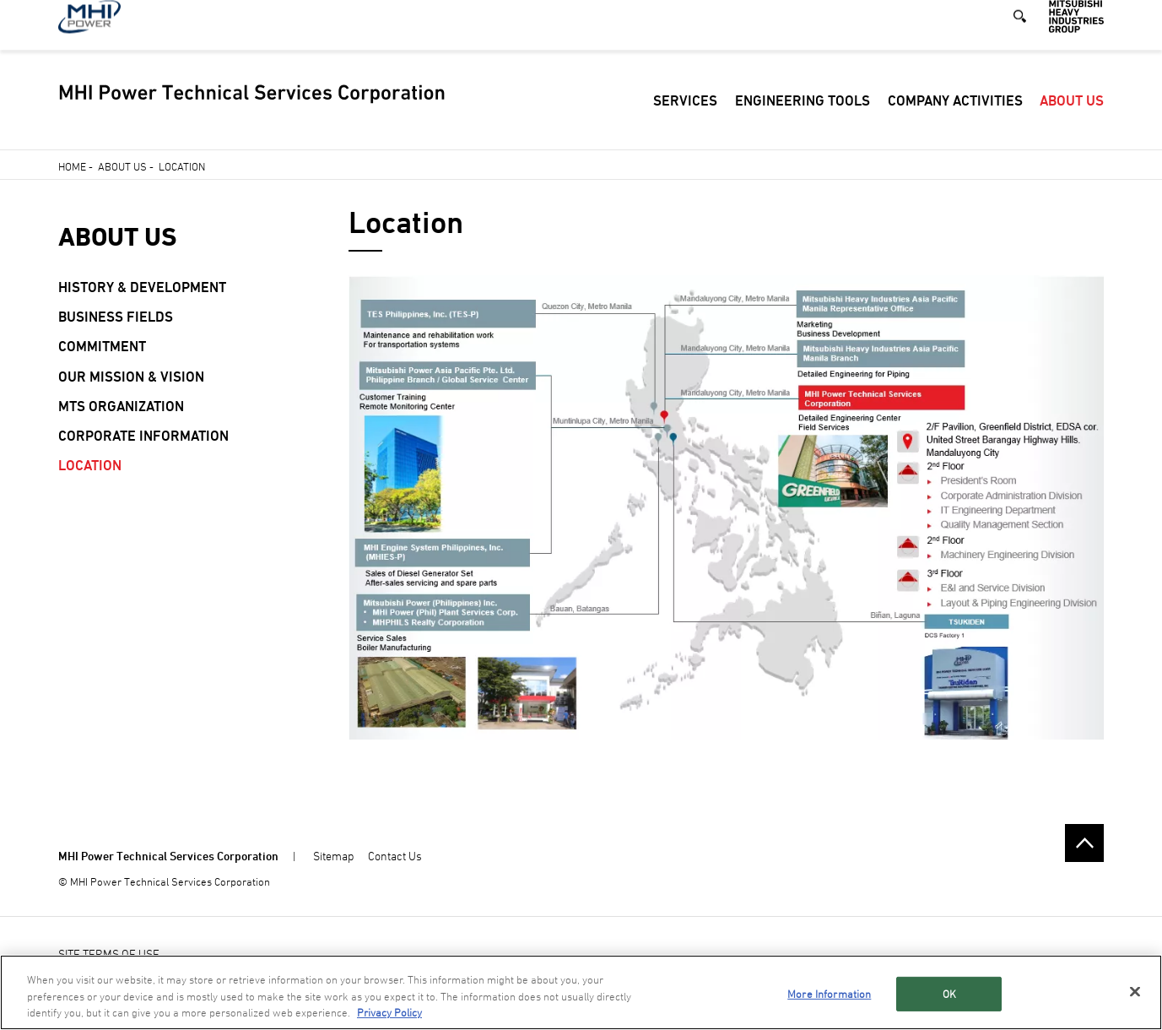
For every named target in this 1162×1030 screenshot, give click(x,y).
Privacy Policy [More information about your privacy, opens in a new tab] (389, 1012)
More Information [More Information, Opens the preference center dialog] (829, 993)
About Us (1072, 117)
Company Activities (955, 117)
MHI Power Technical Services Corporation (168, 855)
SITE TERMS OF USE (108, 953)
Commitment (102, 346)
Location (90, 465)
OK (949, 993)
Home (72, 166)
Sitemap (333, 855)
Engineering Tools (802, 117)
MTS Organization (121, 406)
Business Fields (115, 316)
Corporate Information (143, 435)
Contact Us (395, 855)
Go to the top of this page (1084, 843)
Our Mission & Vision (131, 376)
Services (685, 117)
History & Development (142, 287)
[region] (581, 992)
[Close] (1135, 991)
